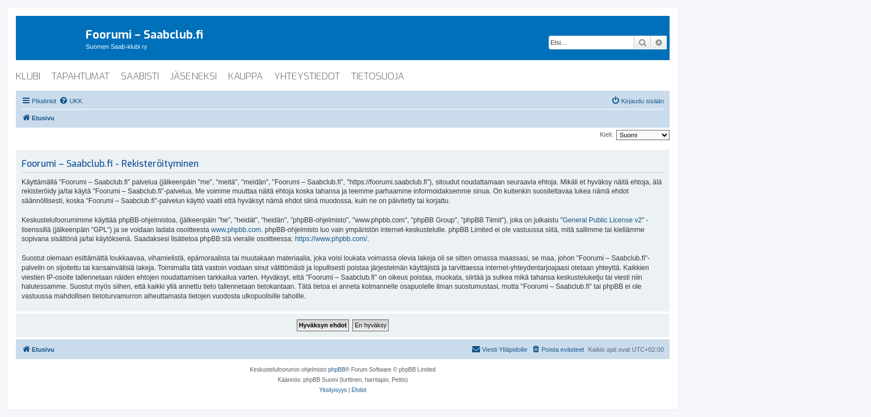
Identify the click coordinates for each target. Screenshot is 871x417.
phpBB (337, 370)
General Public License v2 (602, 220)
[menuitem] (70, 101)
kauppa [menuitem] (245, 76)
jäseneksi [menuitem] (193, 76)
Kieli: (606, 134)
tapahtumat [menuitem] (81, 76)
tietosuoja (377, 76)
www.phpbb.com (236, 230)
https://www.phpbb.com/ (331, 239)
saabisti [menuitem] (140, 76)
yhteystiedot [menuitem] (307, 76)
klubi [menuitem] (28, 76)
